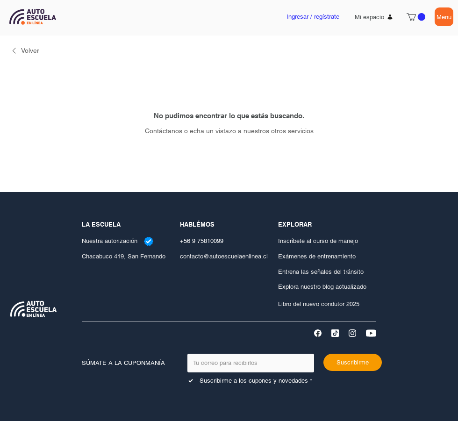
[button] (416, 17)
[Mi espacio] (374, 16)
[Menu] (444, 16)
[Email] (247, 363)
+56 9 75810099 (201, 240)
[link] (24, 51)
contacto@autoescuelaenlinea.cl (224, 256)
